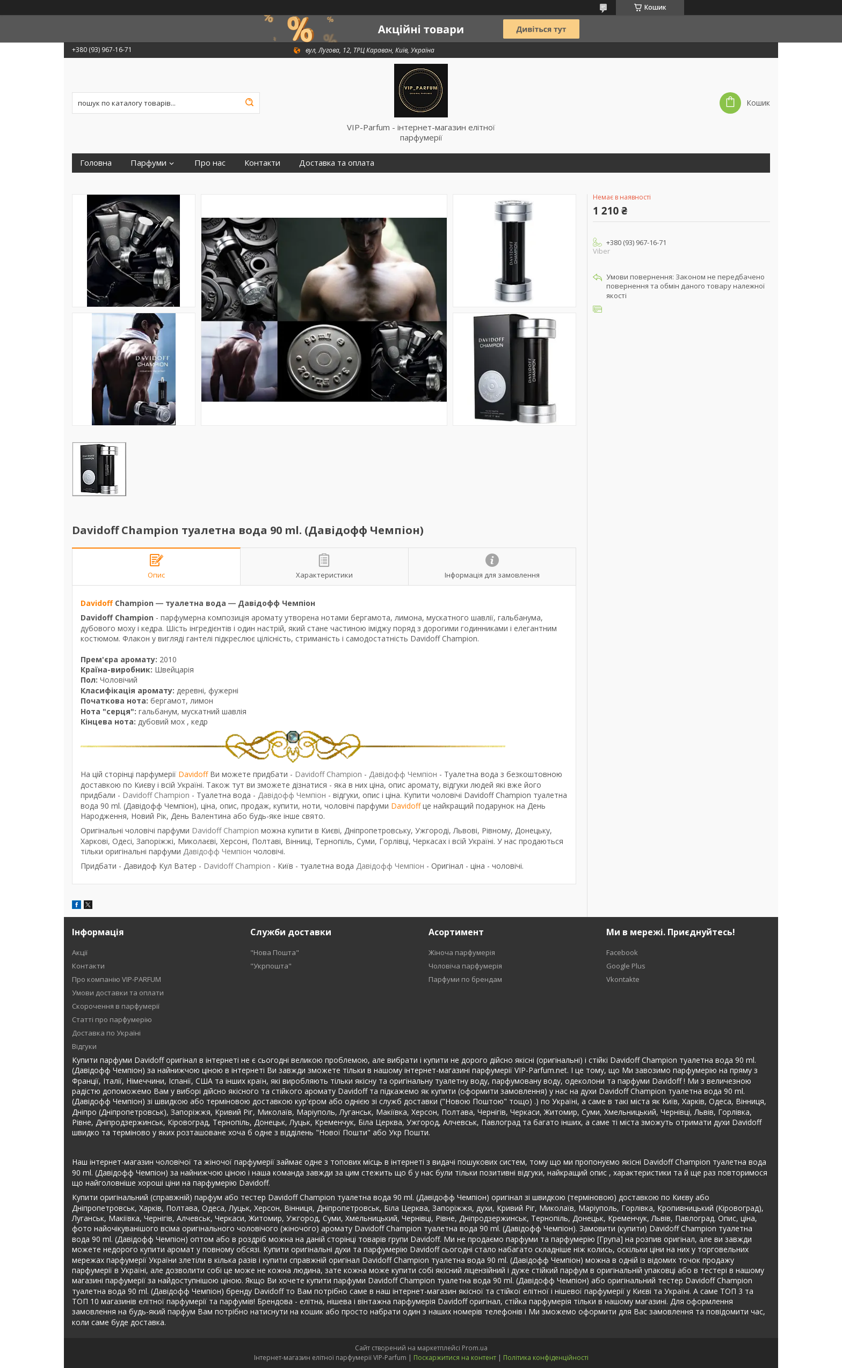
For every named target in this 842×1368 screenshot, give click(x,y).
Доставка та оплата (336, 163)
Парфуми (148, 163)
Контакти (262, 163)
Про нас (210, 163)
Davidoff (97, 603)
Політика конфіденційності (546, 1357)
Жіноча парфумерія (462, 952)
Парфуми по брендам (465, 979)
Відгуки (84, 1046)
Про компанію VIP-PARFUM (116, 979)
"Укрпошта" (271, 966)
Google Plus (625, 966)
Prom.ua (475, 1347)
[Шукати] (249, 103)
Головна (96, 163)
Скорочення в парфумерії (115, 1006)
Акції (80, 952)
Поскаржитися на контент (454, 1357)
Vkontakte (623, 979)
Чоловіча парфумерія (465, 966)
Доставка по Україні (106, 1033)
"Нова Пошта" (274, 952)
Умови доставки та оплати (118, 992)
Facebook (622, 952)
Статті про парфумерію (112, 1019)
